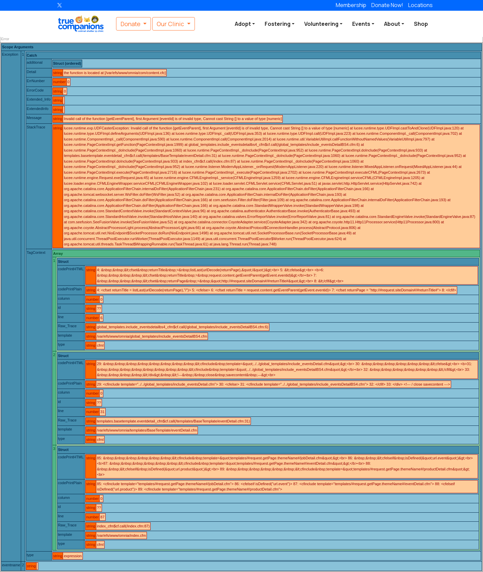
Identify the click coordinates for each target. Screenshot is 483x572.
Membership (351, 5)
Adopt (243, 23)
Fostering (277, 23)
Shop (421, 23)
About (392, 23)
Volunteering (321, 23)
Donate (387, 5)
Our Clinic (171, 24)
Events (361, 23)
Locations (420, 5)
